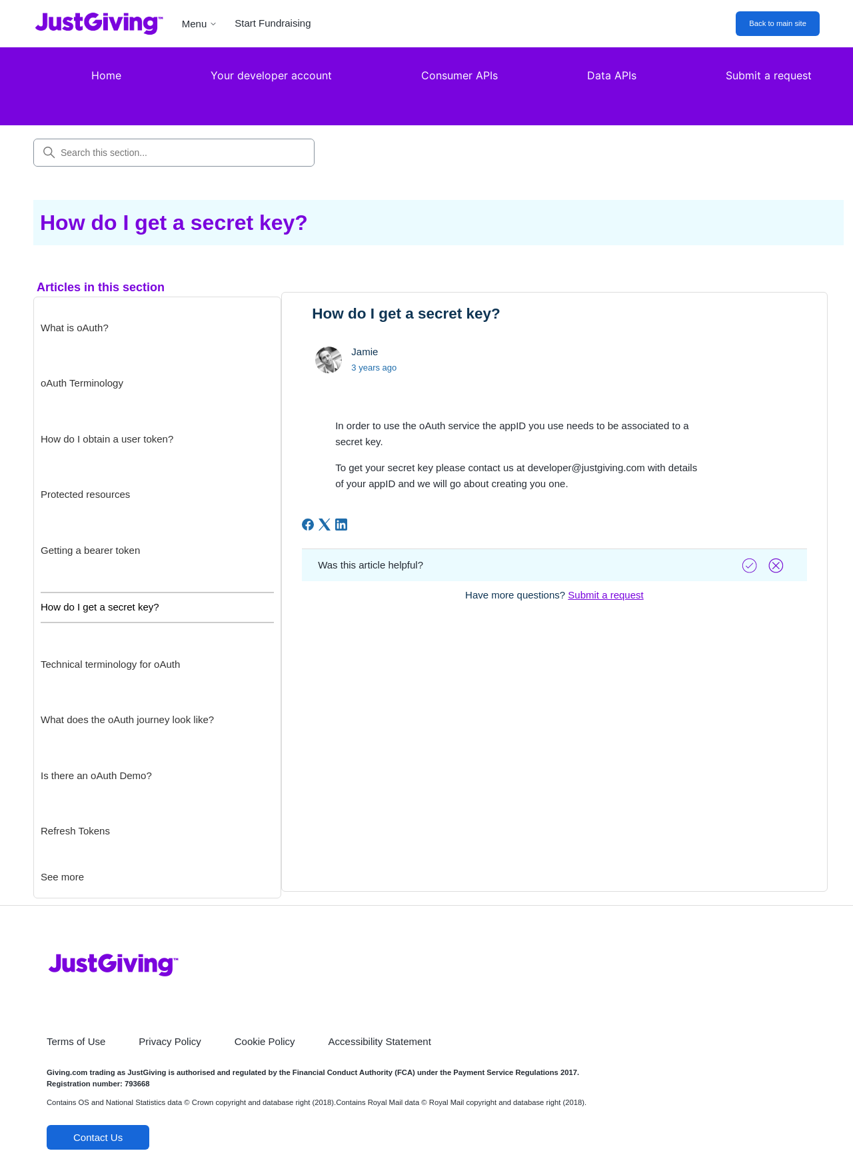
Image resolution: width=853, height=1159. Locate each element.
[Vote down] (778, 565)
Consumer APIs (459, 75)
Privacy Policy (170, 1041)
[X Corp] (325, 525)
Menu (200, 23)
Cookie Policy (265, 1041)
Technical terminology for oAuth (110, 664)
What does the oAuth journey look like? (127, 719)
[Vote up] (751, 565)
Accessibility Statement (380, 1041)
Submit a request (769, 75)
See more (62, 876)
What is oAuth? (75, 327)
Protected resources (85, 494)
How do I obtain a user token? (107, 439)
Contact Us (98, 1137)
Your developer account (271, 75)
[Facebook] (308, 525)
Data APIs (611, 75)
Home (106, 75)
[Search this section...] (174, 152)
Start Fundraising (273, 23)
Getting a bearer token (90, 550)
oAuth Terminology (82, 383)
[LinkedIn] (341, 525)
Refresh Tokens (75, 830)
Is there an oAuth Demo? (96, 775)
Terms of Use (76, 1041)
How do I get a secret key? (100, 606)
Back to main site (777, 23)
